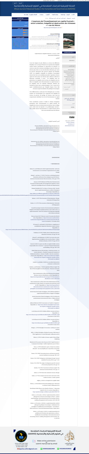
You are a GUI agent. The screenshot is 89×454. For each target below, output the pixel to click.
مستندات (41, 14)
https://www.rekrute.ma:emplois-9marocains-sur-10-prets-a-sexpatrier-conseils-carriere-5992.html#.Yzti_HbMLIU (46, 257)
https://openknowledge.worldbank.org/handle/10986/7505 (46, 391)
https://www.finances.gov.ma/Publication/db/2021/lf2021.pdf (45, 323)
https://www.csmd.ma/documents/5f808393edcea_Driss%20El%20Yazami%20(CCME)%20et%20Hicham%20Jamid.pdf (32, 229)
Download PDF (68, 52)
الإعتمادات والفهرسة (33, 14)
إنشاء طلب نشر (20, 18)
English (25, 25)
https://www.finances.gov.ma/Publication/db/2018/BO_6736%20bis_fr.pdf (42, 314)
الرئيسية (68, 14)
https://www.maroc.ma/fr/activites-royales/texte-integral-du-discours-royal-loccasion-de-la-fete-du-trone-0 (44, 219)
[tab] (44, 165)
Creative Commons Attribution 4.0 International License (69, 124)
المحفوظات (68, 18)
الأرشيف (47, 14)
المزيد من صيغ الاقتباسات (67, 88)
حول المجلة (63, 14)
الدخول (15, 3)
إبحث (72, 14)
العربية (26, 22)
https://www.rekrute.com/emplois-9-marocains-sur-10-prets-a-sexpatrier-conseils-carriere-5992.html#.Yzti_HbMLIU (48, 306)
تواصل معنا (26, 14)
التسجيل (20, 3)
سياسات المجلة (55, 14)
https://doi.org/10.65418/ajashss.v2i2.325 (53, 27)
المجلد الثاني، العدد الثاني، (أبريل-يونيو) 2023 (57, 18)
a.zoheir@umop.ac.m (53, 35)
